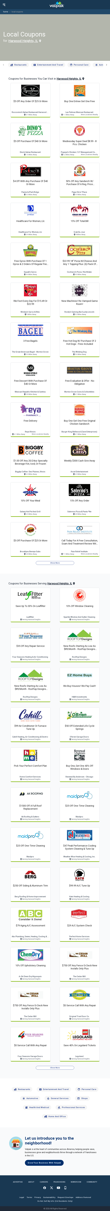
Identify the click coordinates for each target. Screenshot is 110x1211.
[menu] (4, 5)
